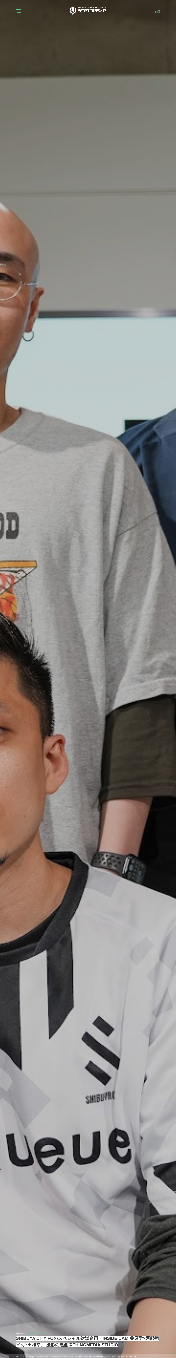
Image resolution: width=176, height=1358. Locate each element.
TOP (21, 1356)
